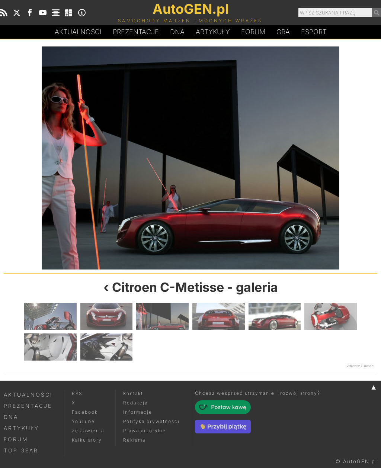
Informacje (137, 412)
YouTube (83, 421)
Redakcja (135, 403)
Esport (314, 32)
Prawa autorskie (144, 430)
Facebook (85, 412)
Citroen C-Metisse (168, 287)
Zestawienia (88, 430)
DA (177, 32)
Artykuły (213, 32)
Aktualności (78, 32)
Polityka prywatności (151, 421)
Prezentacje (136, 32)
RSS (77, 393)
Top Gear (21, 450)
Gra (283, 32)
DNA (11, 417)
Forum (253, 32)
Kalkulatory (87, 440)
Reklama (134, 440)
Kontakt (133, 393)
